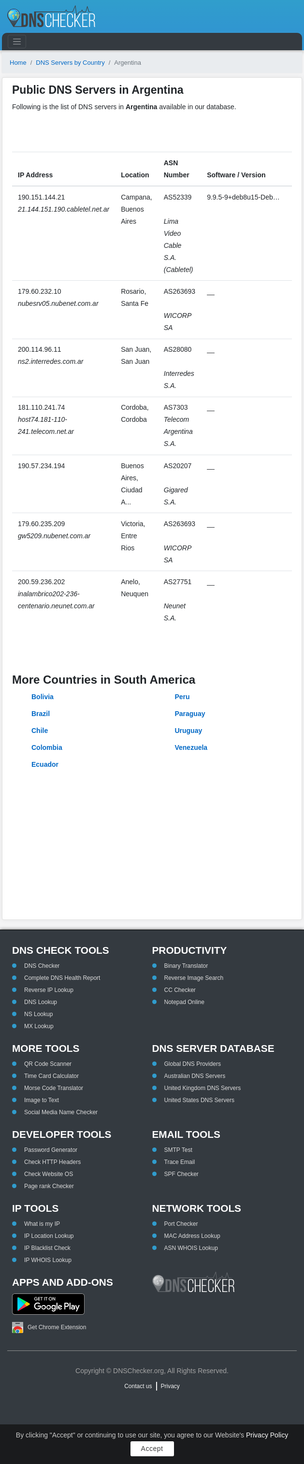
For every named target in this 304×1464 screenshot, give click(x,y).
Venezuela (190, 747)
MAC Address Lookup (192, 1236)
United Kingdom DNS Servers (202, 1088)
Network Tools (196, 1208)
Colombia (46, 747)
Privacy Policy (267, 1435)
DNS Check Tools (60, 950)
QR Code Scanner (48, 1064)
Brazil (40, 714)
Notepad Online (184, 1002)
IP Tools (35, 1208)
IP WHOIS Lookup (48, 1260)
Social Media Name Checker (61, 1112)
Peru (181, 697)
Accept (152, 1448)
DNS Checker (41, 965)
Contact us (138, 1386)
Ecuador (44, 764)
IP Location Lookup (49, 1236)
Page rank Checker (49, 1186)
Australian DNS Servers (195, 1076)
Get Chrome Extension (49, 1328)
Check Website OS (48, 1174)
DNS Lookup (40, 1002)
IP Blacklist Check (47, 1248)
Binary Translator (186, 965)
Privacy (170, 1386)
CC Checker (180, 990)
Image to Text (41, 1100)
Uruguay (188, 730)
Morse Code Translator (53, 1088)
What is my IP (42, 1223)
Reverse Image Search (194, 978)
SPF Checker (181, 1174)
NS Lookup (38, 1014)
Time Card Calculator (51, 1076)
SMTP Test (178, 1150)
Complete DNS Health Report (62, 978)
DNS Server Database (213, 1048)
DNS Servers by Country (70, 62)
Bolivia (42, 697)
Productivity (189, 950)
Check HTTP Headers (52, 1162)
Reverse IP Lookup (48, 990)
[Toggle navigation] (17, 41)
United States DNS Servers (199, 1100)
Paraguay (189, 714)
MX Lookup (39, 1026)
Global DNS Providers (192, 1064)
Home (18, 62)
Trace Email (179, 1162)
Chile (39, 730)
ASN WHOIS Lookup (191, 1248)
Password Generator (50, 1150)
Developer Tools (61, 1134)
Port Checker (181, 1223)
